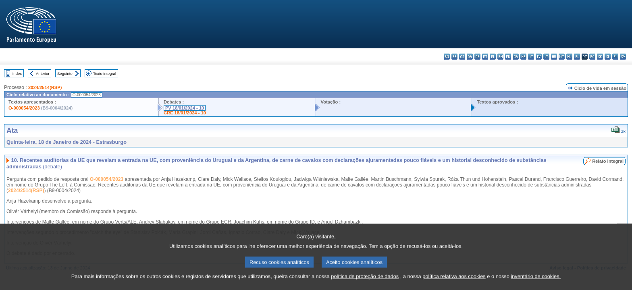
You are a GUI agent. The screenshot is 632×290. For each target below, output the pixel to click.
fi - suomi (615, 57)
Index (17, 73)
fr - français (508, 57)
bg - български (447, 57)
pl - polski (577, 57)
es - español (454, 57)
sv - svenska (623, 57)
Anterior (43, 73)
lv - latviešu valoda (539, 57)
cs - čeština (462, 57)
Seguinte (65, 73)
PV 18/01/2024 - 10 (184, 108)
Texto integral (104, 73)
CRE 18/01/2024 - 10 (185, 112)
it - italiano (531, 57)
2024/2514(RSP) (45, 87)
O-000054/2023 (24, 108)
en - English (500, 57)
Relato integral (608, 161)
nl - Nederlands (569, 57)
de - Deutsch (477, 57)
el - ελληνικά (493, 57)
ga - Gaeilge (516, 57)
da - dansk (470, 57)
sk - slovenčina (600, 57)
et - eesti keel (485, 57)
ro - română (592, 57)
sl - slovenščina (608, 57)
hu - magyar (554, 57)
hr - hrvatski (523, 57)
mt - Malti (562, 57)
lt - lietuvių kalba (546, 57)
